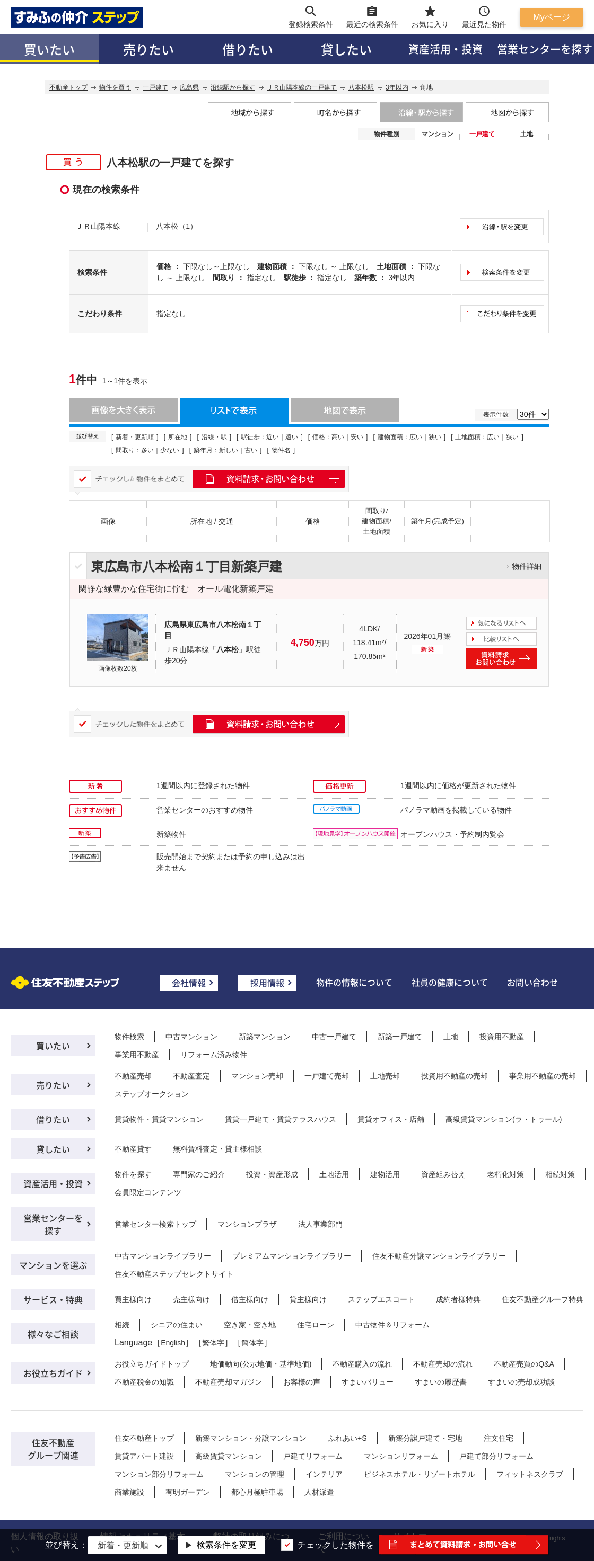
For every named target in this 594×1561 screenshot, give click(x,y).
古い (250, 450)
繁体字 (213, 1343)
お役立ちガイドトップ (152, 1364)
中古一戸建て (334, 1036)
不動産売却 (133, 1076)
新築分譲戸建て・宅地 (425, 1438)
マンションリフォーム (401, 1456)
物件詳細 (526, 566)
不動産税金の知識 (144, 1382)
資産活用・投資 (445, 49)
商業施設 (129, 1492)
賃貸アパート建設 (144, 1456)
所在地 (177, 437)
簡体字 (252, 1343)
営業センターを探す (53, 1224)
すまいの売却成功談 (521, 1382)
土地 (526, 134)
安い (357, 437)
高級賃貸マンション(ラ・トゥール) (504, 1119)
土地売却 (385, 1076)
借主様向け (249, 1299)
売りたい (148, 49)
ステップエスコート (381, 1299)
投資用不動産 (501, 1036)
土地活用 (334, 1174)
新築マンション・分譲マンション (251, 1438)
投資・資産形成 (272, 1174)
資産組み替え (443, 1174)
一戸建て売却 (326, 1076)
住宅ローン (315, 1325)
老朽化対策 (505, 1174)
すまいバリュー (368, 1382)
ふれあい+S (347, 1438)
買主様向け (133, 1299)
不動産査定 (191, 1076)
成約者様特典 (458, 1299)
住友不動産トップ (144, 1438)
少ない (169, 450)
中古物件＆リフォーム (392, 1325)
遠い (291, 437)
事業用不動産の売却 (542, 1076)
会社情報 (189, 982)
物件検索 (129, 1036)
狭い (435, 437)
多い (147, 450)
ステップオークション (152, 1094)
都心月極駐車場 (257, 1492)
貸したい (346, 49)
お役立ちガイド (53, 1373)
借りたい (247, 49)
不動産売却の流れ (443, 1364)
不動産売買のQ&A (524, 1364)
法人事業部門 (320, 1224)
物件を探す (133, 1174)
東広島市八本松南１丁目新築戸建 (186, 566)
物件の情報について (354, 982)
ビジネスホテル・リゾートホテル (419, 1474)
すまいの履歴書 (441, 1382)
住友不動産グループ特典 (542, 1299)
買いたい (49, 49)
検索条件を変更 (226, 1544)
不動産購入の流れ (362, 1364)
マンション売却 (257, 1076)
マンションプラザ (247, 1224)
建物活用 (385, 1174)
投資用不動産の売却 (454, 1076)
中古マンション (191, 1036)
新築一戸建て (400, 1036)
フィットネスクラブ (529, 1474)
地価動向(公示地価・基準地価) (260, 1364)
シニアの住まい (177, 1325)
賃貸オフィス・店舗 (390, 1119)
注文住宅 (498, 1438)
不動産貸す (133, 1149)
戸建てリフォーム (313, 1456)
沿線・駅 (214, 437)
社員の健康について (450, 982)
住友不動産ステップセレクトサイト (174, 1274)
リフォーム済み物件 (213, 1054)
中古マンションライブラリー (163, 1256)
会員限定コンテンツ (148, 1192)
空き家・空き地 (250, 1325)
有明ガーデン (187, 1492)
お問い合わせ (532, 982)
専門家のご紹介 (199, 1174)
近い (272, 437)
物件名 (281, 450)
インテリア (324, 1474)
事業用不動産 (137, 1054)
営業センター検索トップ (155, 1224)
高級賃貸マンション (228, 1456)
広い (415, 437)
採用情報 (267, 982)
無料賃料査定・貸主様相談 (217, 1149)
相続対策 (560, 1174)
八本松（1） (176, 226)
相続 (122, 1325)
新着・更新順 (135, 437)
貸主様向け (308, 1299)
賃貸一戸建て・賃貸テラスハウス (280, 1119)
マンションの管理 (254, 1474)
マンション (437, 134)
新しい (228, 450)
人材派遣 (319, 1492)
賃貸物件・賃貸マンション (159, 1119)
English (173, 1343)
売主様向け (191, 1299)
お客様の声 (301, 1382)
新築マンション (265, 1036)
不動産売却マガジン (228, 1382)
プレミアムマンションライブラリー (291, 1256)
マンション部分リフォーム (159, 1474)
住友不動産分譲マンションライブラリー (439, 1256)
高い (337, 437)
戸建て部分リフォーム (496, 1456)
